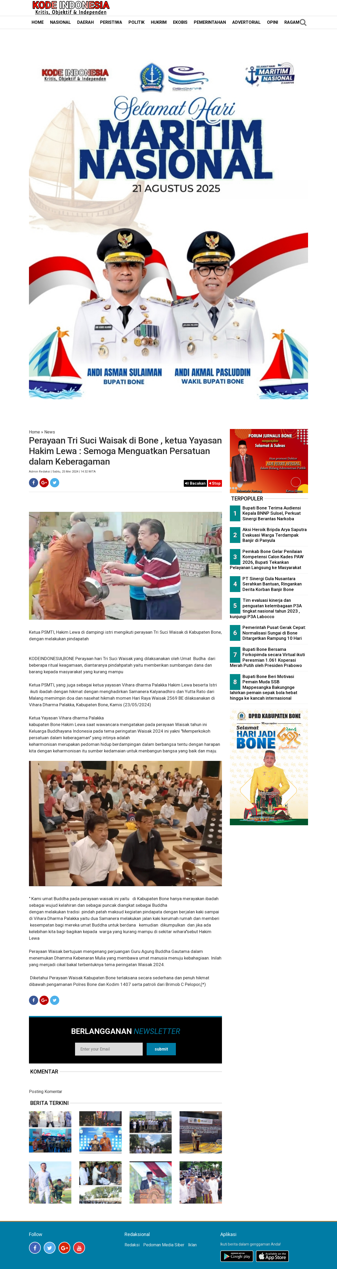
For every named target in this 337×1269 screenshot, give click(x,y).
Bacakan (195, 483)
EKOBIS (180, 22)
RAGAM (291, 22)
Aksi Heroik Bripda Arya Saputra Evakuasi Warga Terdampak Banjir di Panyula (274, 535)
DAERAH (85, 22)
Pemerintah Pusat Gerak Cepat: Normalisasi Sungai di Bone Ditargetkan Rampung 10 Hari (274, 633)
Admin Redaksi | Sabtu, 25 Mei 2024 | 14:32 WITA (62, 471)
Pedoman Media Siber (163, 1244)
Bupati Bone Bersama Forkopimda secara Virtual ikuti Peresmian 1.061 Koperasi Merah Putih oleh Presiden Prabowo (267, 657)
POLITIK (136, 22)
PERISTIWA (111, 22)
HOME (38, 22)
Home (34, 432)
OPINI (272, 22)
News (49, 432)
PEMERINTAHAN (210, 22)
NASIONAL (60, 22)
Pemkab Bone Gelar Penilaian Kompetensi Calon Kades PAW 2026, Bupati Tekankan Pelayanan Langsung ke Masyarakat (267, 559)
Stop (215, 483)
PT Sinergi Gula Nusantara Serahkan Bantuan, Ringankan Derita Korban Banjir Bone (272, 584)
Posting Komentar (45, 1091)
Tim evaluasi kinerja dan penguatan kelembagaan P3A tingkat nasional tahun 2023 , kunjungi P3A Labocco (266, 608)
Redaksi (132, 1244)
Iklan (192, 1244)
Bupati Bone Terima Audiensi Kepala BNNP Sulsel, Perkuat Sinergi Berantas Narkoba (271, 513)
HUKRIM (159, 22)
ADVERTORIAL (246, 22)
